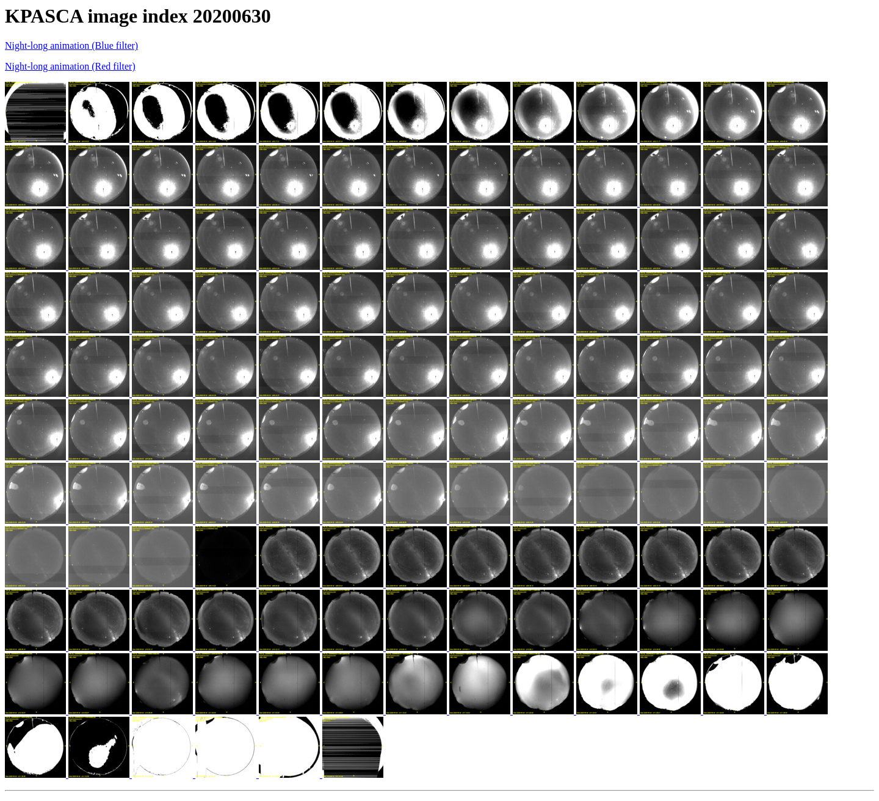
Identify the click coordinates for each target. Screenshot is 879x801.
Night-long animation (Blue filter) (71, 45)
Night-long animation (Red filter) (70, 66)
